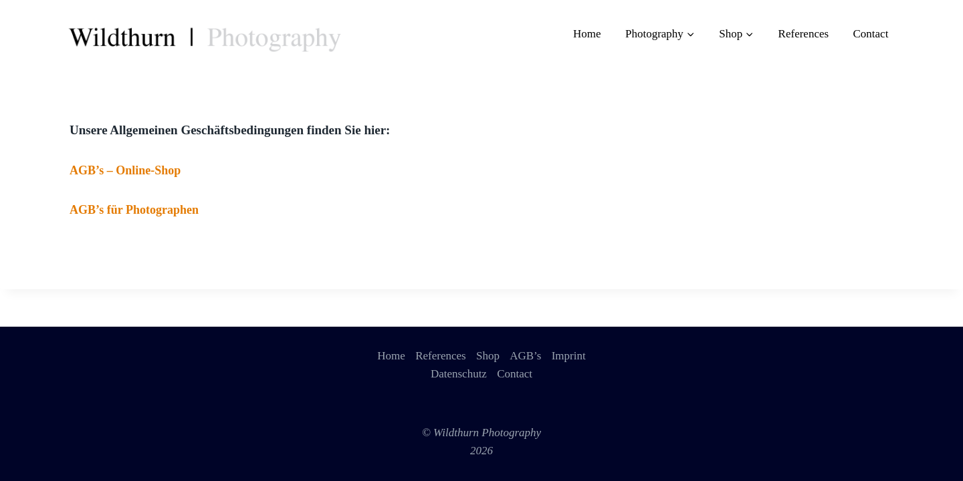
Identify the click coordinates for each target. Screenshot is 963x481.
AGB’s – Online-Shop (125, 170)
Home (587, 33)
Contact (870, 33)
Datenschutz (459, 373)
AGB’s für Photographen (134, 209)
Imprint (569, 355)
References (803, 33)
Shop (488, 355)
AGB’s (525, 355)
